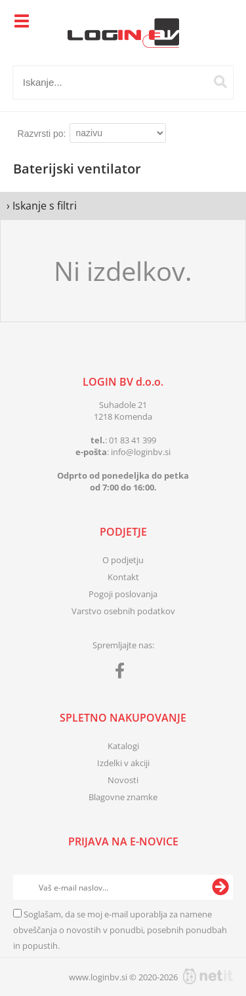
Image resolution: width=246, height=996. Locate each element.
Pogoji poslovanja (123, 594)
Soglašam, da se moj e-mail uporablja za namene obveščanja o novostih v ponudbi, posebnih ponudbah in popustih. (120, 929)
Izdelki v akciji (123, 763)
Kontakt (123, 577)
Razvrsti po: (42, 133)
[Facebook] (123, 673)
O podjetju (123, 560)
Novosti (123, 780)
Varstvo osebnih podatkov (123, 611)
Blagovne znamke (123, 797)
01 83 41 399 (132, 440)
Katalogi (123, 746)
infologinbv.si (141, 452)
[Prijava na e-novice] (220, 887)
